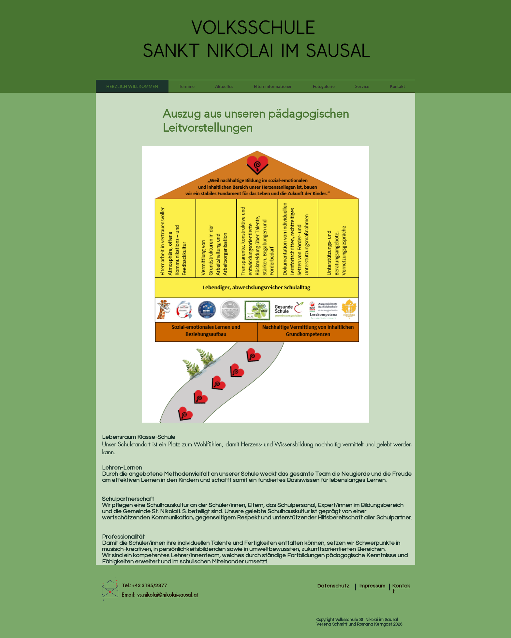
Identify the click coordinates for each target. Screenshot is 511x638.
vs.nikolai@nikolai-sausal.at (167, 594)
